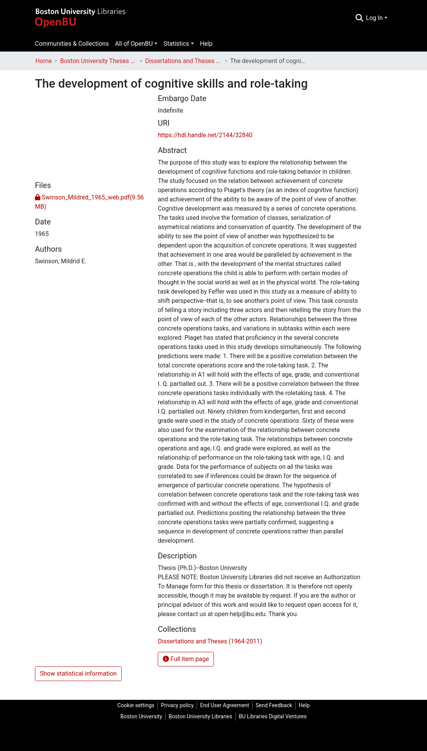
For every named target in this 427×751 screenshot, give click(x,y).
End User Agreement (224, 705)
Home (43, 61)
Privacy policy (177, 705)
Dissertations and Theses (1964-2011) (183, 61)
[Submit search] (359, 18)
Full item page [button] (186, 659)
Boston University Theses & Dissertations (98, 61)
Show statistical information (78, 673)
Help (206, 43)
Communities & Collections (72, 43)
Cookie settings (135, 705)
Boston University (141, 716)
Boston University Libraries (200, 716)
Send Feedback (274, 705)
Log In (374, 18)
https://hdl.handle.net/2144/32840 (205, 135)
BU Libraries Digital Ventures (273, 716)
